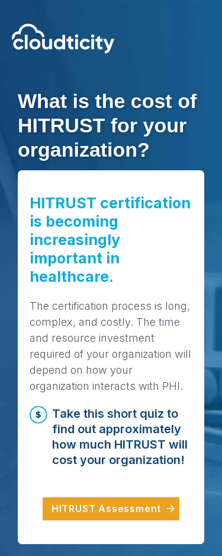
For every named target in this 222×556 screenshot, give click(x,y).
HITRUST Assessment (108, 508)
